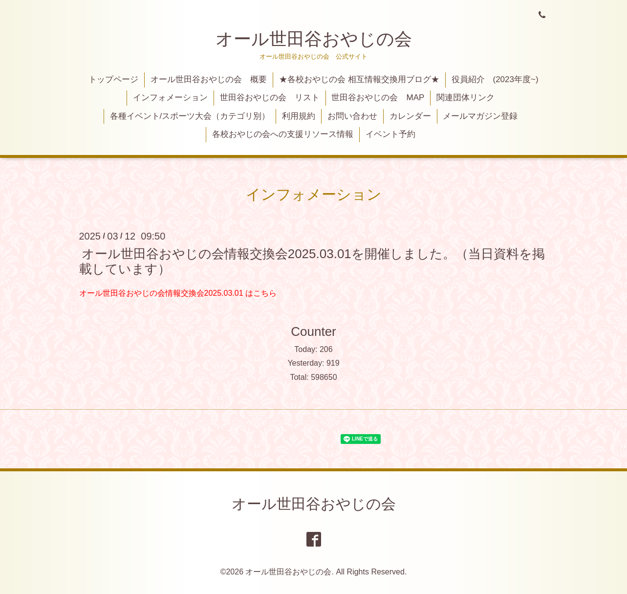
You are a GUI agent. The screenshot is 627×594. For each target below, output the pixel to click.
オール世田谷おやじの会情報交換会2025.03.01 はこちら (178, 293)
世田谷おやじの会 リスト (270, 97)
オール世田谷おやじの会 (314, 39)
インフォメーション (170, 97)
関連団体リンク (465, 97)
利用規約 (298, 116)
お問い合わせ (352, 116)
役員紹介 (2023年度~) (495, 79)
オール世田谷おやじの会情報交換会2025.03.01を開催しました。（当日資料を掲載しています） (312, 261)
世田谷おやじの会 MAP (377, 97)
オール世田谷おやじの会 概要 (209, 79)
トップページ (113, 79)
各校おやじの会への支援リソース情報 (282, 134)
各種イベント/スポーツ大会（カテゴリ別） (190, 116)
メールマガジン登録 (480, 116)
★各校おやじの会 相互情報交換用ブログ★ (359, 79)
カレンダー (410, 116)
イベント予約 (390, 134)
